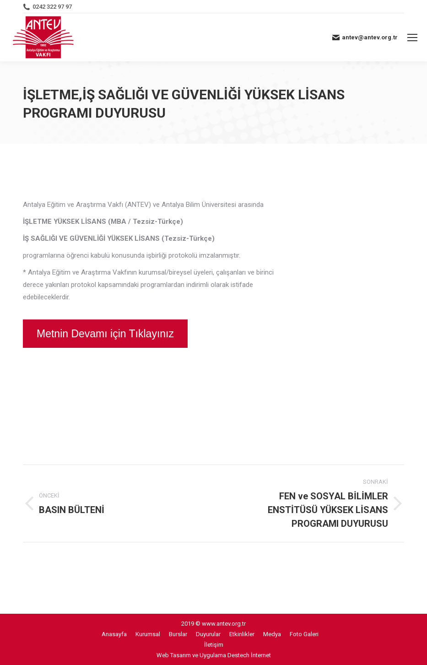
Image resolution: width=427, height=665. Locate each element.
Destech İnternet (249, 655)
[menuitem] (114, 634)
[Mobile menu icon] (412, 37)
